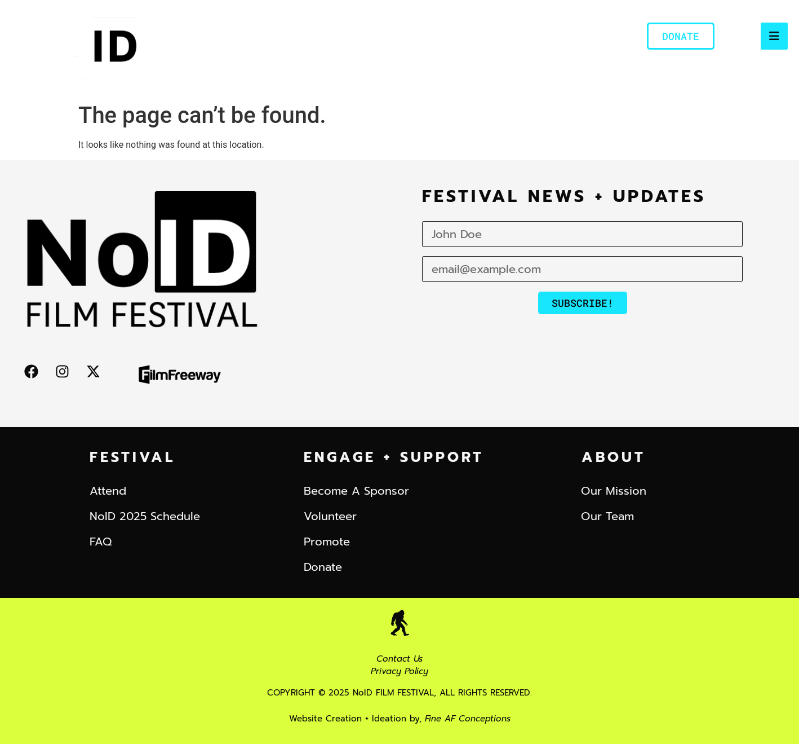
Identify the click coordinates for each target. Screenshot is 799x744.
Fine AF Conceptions (468, 718)
